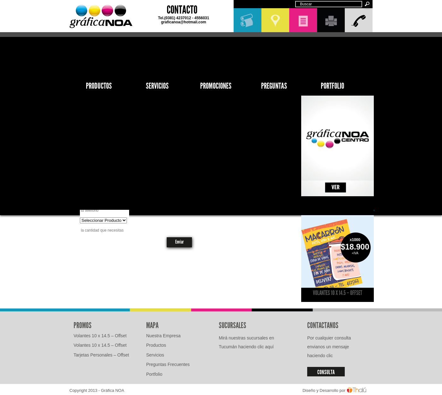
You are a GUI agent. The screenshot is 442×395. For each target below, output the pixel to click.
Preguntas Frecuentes (168, 364)
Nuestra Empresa (163, 335)
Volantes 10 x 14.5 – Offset (337, 293)
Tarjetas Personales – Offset (101, 354)
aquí (269, 346)
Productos (99, 86)
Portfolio (332, 86)
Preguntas (274, 86)
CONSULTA (326, 372)
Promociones (215, 86)
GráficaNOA (101, 16)
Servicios (157, 86)
